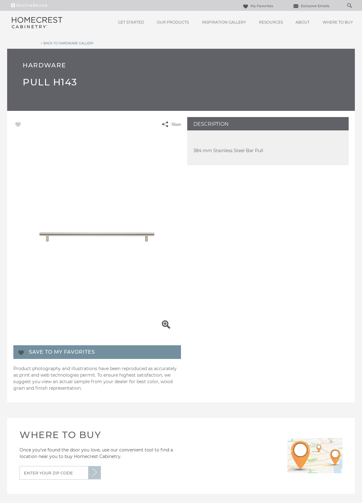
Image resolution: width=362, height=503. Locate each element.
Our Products (173, 22)
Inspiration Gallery (224, 22)
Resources (271, 22)
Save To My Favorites (62, 352)
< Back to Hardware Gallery (67, 43)
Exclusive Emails (310, 6)
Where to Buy (338, 22)
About (303, 22)
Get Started (131, 22)
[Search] (343, 5)
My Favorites (257, 6)
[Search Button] (349, 5)
